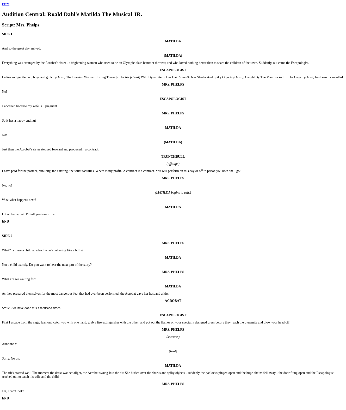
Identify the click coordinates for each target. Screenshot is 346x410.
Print (5, 4)
